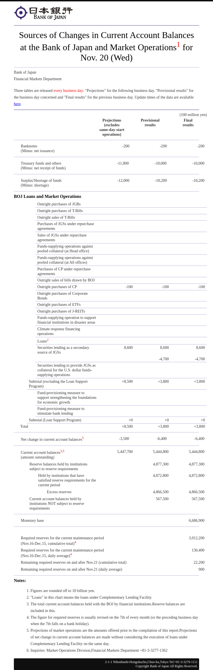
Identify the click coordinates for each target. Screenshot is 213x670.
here (17, 104)
